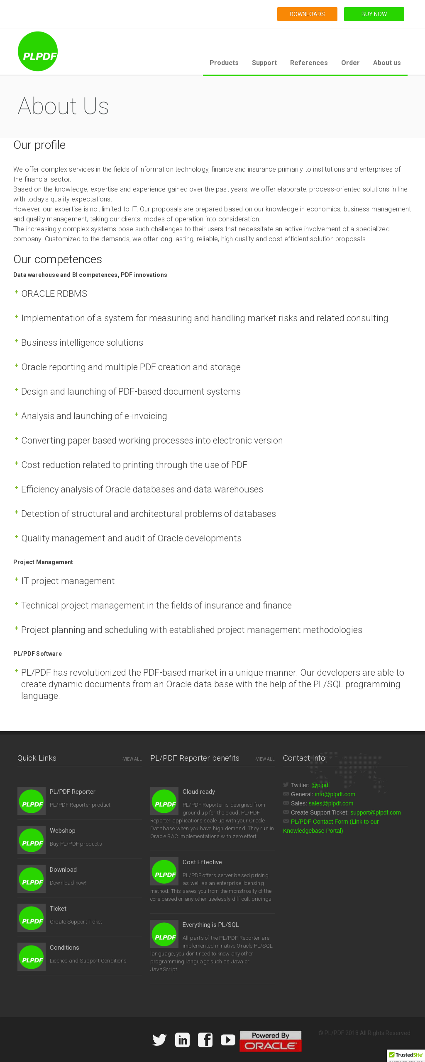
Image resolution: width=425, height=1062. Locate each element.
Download (63, 869)
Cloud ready (199, 791)
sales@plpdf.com (331, 803)
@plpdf (320, 785)
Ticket (58, 908)
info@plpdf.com (335, 794)
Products (224, 63)
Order (350, 63)
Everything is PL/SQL (211, 925)
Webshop (63, 830)
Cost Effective (202, 862)
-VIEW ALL (132, 759)
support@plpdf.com (375, 812)
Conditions (64, 947)
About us (387, 63)
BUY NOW (374, 14)
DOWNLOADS (307, 14)
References (309, 63)
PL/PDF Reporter (72, 791)
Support (264, 63)
